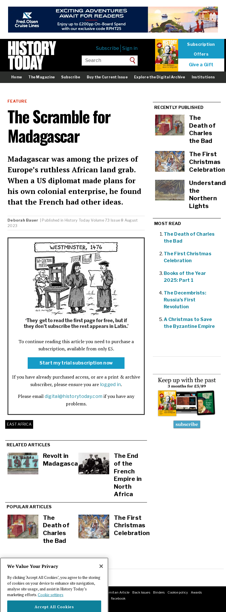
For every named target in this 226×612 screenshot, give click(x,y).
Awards (196, 592)
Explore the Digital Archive (159, 77)
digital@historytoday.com (74, 396)
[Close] (101, 575)
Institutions (203, 77)
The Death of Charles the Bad (56, 529)
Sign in (130, 48)
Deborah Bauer (23, 220)
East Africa (19, 424)
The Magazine (41, 77)
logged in (110, 384)
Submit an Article (116, 592)
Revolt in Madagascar (62, 459)
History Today (77, 220)
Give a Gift (201, 64)
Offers (201, 54)
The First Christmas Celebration (132, 525)
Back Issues (141, 592)
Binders (159, 592)
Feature (17, 101)
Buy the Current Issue (107, 77)
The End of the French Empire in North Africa (128, 475)
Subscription (201, 44)
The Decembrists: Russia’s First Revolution (185, 299)
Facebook (118, 598)
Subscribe (107, 48)
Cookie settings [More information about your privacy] (50, 603)
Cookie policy (177, 592)
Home (16, 77)
